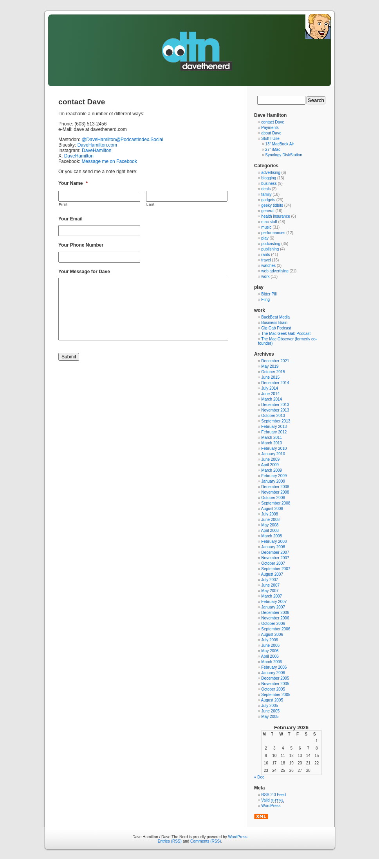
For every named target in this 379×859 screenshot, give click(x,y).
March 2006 (271, 662)
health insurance (275, 216)
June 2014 (270, 394)
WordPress (270, 806)
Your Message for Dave (84, 271)
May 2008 (269, 525)
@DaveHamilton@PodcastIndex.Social (122, 139)
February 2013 (274, 426)
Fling (265, 299)
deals (266, 189)
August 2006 (272, 634)
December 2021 (275, 361)
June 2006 (270, 645)
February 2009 (274, 476)
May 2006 (269, 651)
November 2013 (275, 410)
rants (265, 254)
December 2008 (275, 487)
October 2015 (273, 372)
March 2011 (271, 437)
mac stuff (269, 222)
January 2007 (273, 607)
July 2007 (269, 580)
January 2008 (273, 547)
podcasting (270, 244)
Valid (272, 800)
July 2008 (269, 514)
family (266, 194)
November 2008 (275, 492)
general (267, 211)
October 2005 (273, 689)
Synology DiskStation (283, 155)
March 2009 (271, 470)
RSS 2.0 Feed (273, 795)
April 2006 (270, 656)
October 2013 (273, 415)
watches (268, 265)
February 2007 (274, 602)
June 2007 (270, 585)
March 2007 (271, 596)
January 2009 (273, 481)
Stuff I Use (270, 138)
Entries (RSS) (170, 841)
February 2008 (274, 541)
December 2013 (275, 405)
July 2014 (269, 388)
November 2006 (275, 618)
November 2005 (275, 684)
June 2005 (270, 711)
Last (150, 204)
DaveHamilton (96, 150)
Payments (269, 127)
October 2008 (273, 498)
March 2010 (271, 443)
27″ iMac (272, 149)
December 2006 (275, 612)
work (265, 276)
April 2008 (270, 530)
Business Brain (274, 322)
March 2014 (271, 399)
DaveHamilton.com (97, 145)
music (266, 227)
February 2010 (274, 448)
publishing (270, 249)
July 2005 (269, 705)
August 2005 (272, 700)
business (268, 183)
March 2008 (271, 536)
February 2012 (274, 432)
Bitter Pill (268, 294)
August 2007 (272, 574)
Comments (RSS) (205, 841)
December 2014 (275, 383)
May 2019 (269, 366)
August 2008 (272, 508)
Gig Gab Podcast (276, 328)
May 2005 (269, 716)
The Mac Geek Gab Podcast (285, 333)
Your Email (70, 219)
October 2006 (273, 623)
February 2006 (274, 667)
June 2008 (270, 519)
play (264, 238)
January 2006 (273, 673)
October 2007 (273, 563)
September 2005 (275, 695)
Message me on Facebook (109, 161)
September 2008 (275, 503)
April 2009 (270, 465)
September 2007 (275, 569)
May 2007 (269, 591)
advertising (270, 172)
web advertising (274, 271)
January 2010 (273, 454)
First (63, 204)
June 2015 (270, 377)
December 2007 (275, 552)
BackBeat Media (275, 317)
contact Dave (272, 122)
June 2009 (270, 459)
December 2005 (275, 678)
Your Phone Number (80, 245)
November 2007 (275, 558)
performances (273, 233)
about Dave (271, 133)
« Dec (259, 777)
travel (266, 260)
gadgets (268, 200)
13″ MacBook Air (279, 144)
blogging (268, 178)
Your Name (73, 183)
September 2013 (275, 421)
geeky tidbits (272, 205)
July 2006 (269, 640)
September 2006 (275, 629)
